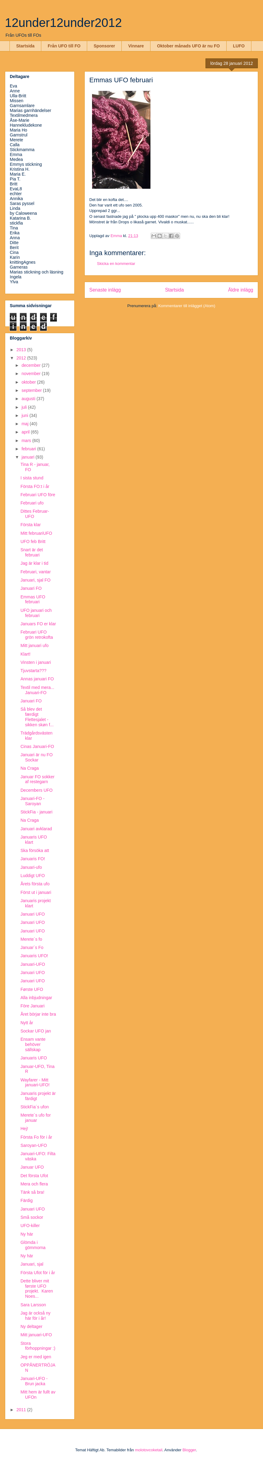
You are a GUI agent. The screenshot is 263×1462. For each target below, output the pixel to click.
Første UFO (31, 989)
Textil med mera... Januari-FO (37, 690)
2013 (22, 349)
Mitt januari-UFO (36, 1334)
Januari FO (31, 588)
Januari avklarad (36, 828)
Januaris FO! (32, 858)
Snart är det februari (31, 552)
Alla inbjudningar (36, 997)
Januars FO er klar (38, 623)
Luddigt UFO (32, 875)
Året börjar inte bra (38, 1014)
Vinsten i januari (35, 662)
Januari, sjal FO (35, 580)
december (31, 365)
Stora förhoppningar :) (37, 1346)
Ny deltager (31, 1326)
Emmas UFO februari (32, 599)
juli (24, 407)
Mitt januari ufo (34, 645)
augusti (28, 398)
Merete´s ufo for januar (35, 1118)
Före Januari (32, 1005)
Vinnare (136, 45)
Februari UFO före (37, 494)
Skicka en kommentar (116, 263)
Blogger (189, 1450)
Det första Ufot (34, 1175)
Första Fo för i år (36, 1137)
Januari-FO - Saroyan (32, 801)
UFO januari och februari (36, 613)
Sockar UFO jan (35, 1031)
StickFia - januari (36, 811)
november (31, 373)
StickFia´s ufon (34, 1106)
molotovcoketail (148, 1450)
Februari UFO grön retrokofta (36, 635)
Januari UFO (32, 914)
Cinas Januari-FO (37, 746)
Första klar (30, 524)
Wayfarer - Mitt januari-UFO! (35, 1082)
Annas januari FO (37, 678)
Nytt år (26, 1022)
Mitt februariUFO (36, 533)
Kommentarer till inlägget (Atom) (186, 305)
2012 (22, 357)
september (32, 390)
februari (29, 448)
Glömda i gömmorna (33, 1245)
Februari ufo (31, 502)
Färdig (26, 1200)
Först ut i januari (35, 892)
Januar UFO (32, 1167)
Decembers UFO (36, 790)
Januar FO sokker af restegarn (37, 779)
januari (28, 457)
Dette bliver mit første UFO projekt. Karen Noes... (36, 1288)
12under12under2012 (63, 22)
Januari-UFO (32, 964)
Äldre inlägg (240, 289)
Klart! (25, 654)
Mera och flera (34, 1183)
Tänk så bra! (32, 1192)
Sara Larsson (33, 1304)
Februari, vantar (35, 571)
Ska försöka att (34, 850)
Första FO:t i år (34, 486)
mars (26, 440)
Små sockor (31, 1217)
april (26, 432)
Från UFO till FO (64, 45)
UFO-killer (30, 1225)
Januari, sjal (31, 1264)
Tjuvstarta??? (33, 670)
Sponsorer (104, 45)
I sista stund (31, 477)
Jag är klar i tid (34, 563)
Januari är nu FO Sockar (36, 757)
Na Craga (29, 768)
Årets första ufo (35, 883)
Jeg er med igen (35, 1356)
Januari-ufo (31, 867)
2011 (22, 1409)
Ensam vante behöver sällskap (33, 1044)
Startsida (25, 45)
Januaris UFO (33, 1057)
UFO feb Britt (33, 541)
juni (25, 415)
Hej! (24, 1128)
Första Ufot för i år (37, 1272)
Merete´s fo (31, 939)
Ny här (26, 1234)
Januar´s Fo (31, 947)
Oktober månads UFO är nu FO (188, 45)
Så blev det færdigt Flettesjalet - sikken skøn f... (37, 717)
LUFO (239, 45)
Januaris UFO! (34, 955)
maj (25, 423)
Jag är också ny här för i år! (35, 1316)
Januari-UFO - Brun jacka (34, 1381)
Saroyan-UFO (33, 1145)
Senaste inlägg (105, 289)
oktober (29, 382)
